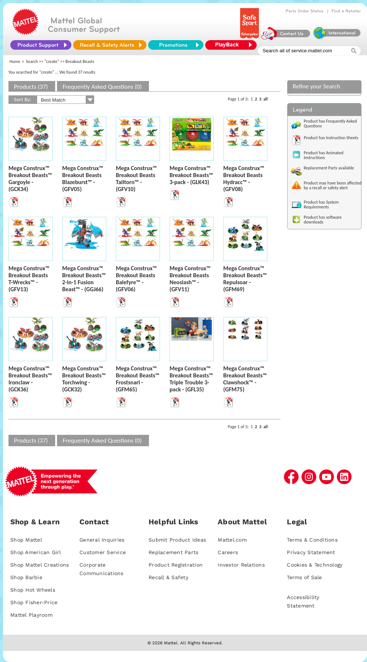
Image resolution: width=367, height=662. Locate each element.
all (265, 99)
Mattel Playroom (31, 615)
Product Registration (176, 565)
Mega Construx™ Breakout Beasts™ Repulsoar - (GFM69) (245, 279)
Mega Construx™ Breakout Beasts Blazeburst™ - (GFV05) (82, 179)
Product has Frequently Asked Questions (330, 123)
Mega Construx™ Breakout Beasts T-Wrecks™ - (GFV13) (28, 279)
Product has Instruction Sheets (331, 137)
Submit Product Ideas (177, 540)
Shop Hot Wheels (32, 590)
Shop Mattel (26, 540)
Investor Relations (241, 565)
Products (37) (31, 87)
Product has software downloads (323, 220)
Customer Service (102, 552)
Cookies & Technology (314, 565)
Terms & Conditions (312, 540)
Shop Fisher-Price (33, 602)
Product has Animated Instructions (323, 155)
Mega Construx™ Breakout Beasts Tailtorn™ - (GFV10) (136, 179)
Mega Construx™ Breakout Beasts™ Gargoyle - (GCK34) (30, 179)
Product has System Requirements (321, 204)
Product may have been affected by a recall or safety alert (332, 185)
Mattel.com (232, 540)
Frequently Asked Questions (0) (102, 87)
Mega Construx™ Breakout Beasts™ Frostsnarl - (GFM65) (138, 379)
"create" (51, 61)
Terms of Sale (304, 577)
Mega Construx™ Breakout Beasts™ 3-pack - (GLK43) (191, 175)
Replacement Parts (173, 552)
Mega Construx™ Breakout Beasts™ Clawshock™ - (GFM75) (245, 379)
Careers (228, 552)
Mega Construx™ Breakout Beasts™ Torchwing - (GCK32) (84, 379)
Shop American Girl (35, 552)
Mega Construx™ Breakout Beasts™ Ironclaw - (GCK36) (30, 379)
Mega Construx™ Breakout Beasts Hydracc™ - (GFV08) (243, 179)
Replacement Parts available (329, 167)
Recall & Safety (168, 577)
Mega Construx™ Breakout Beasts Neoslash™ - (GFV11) (190, 279)
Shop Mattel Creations (39, 565)
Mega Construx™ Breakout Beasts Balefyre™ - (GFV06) (136, 279)
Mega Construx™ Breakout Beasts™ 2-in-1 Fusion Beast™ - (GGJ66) (84, 279)
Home (15, 61)
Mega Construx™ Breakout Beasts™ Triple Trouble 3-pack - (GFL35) (191, 379)
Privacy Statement (311, 552)
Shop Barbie (26, 577)
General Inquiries (101, 540)
